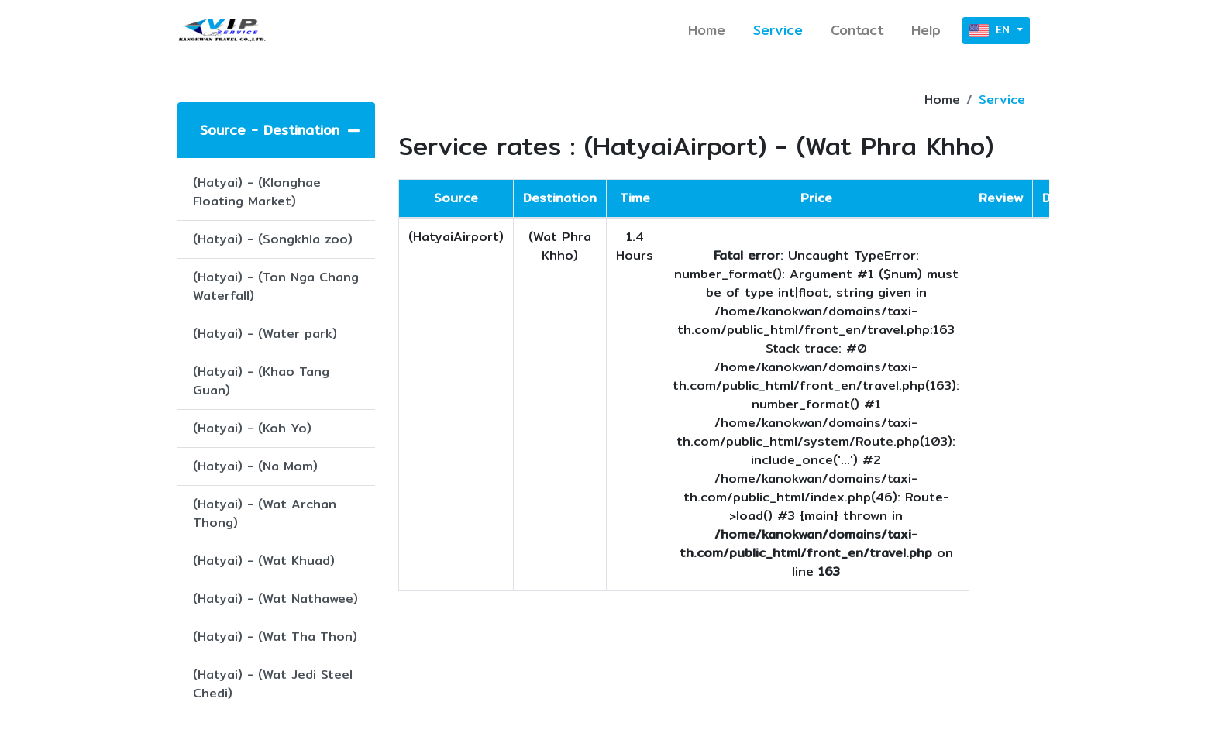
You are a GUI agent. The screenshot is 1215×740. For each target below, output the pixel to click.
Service (778, 29)
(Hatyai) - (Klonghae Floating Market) (257, 192)
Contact (857, 29)
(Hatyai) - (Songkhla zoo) (273, 239)
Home (706, 29)
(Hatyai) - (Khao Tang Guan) (261, 381)
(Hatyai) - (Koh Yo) (252, 428)
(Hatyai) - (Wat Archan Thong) (264, 513)
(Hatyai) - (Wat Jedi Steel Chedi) (273, 684)
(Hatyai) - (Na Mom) (255, 466)
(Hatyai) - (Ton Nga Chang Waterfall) (276, 286)
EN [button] (991, 30)
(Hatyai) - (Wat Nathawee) (275, 598)
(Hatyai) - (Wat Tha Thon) (275, 636)
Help (926, 29)
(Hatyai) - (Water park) (265, 333)
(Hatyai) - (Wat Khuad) (264, 560)
